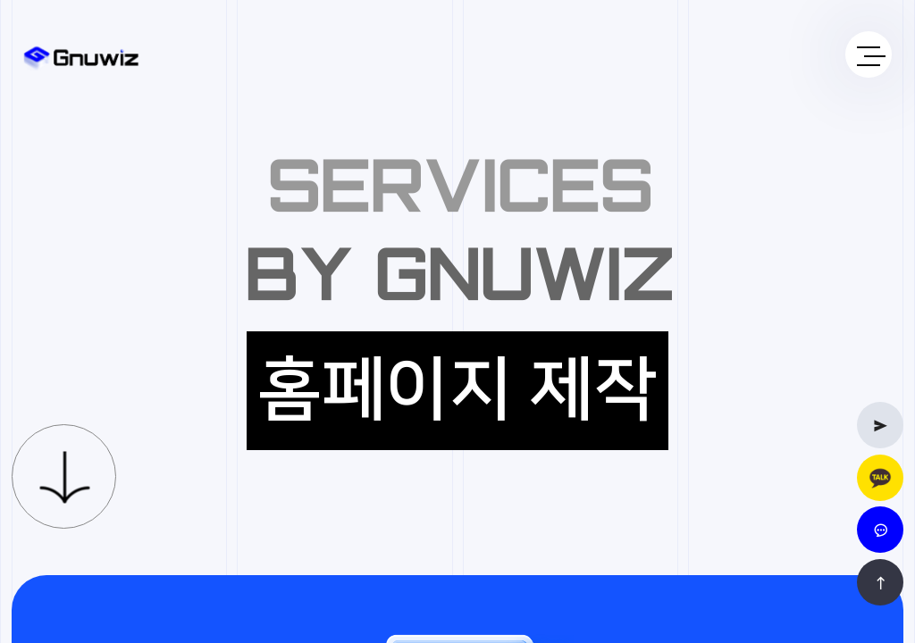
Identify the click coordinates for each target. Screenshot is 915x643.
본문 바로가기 (0, 0)
